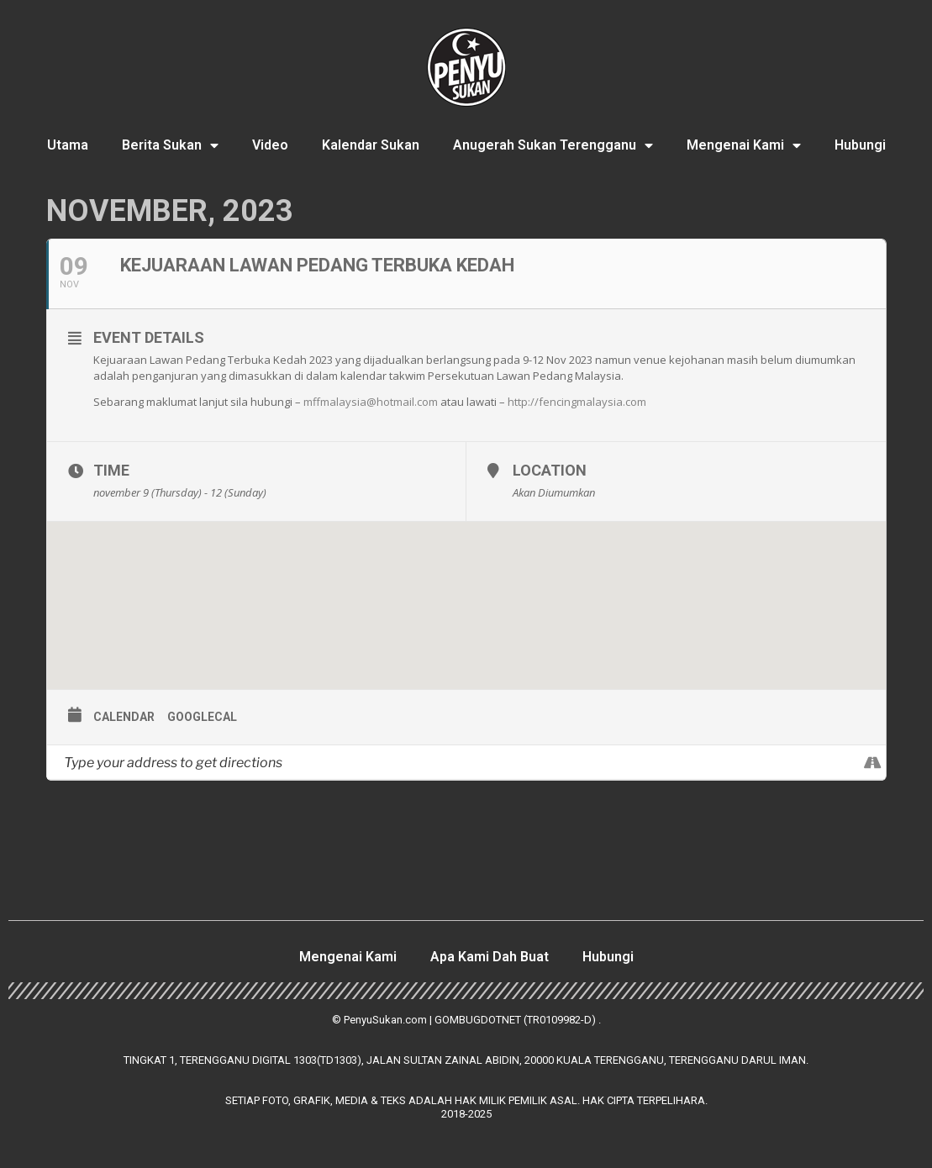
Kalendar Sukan (370, 145)
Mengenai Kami (744, 145)
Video (270, 145)
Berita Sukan (170, 145)
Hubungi (860, 145)
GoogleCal (202, 716)
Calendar (124, 716)
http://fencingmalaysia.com (577, 401)
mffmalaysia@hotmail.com (370, 401)
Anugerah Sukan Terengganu (553, 145)
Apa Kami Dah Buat (489, 957)
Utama (67, 145)
